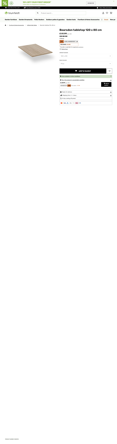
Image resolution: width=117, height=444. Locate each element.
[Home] (7, 25)
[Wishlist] (107, 13)
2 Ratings (61, 38)
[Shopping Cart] (111, 13)
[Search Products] (61, 13)
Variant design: (63, 52)
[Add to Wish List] (109, 71)
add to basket (83, 71)
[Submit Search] (37, 13)
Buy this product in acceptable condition (73, 80)
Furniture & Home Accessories (16, 25)
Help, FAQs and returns (105, 7)
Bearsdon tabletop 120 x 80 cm (47, 25)
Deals (106, 19)
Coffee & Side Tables (32, 25)
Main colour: (63, 60)
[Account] (103, 13)
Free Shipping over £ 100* (33, 7)
